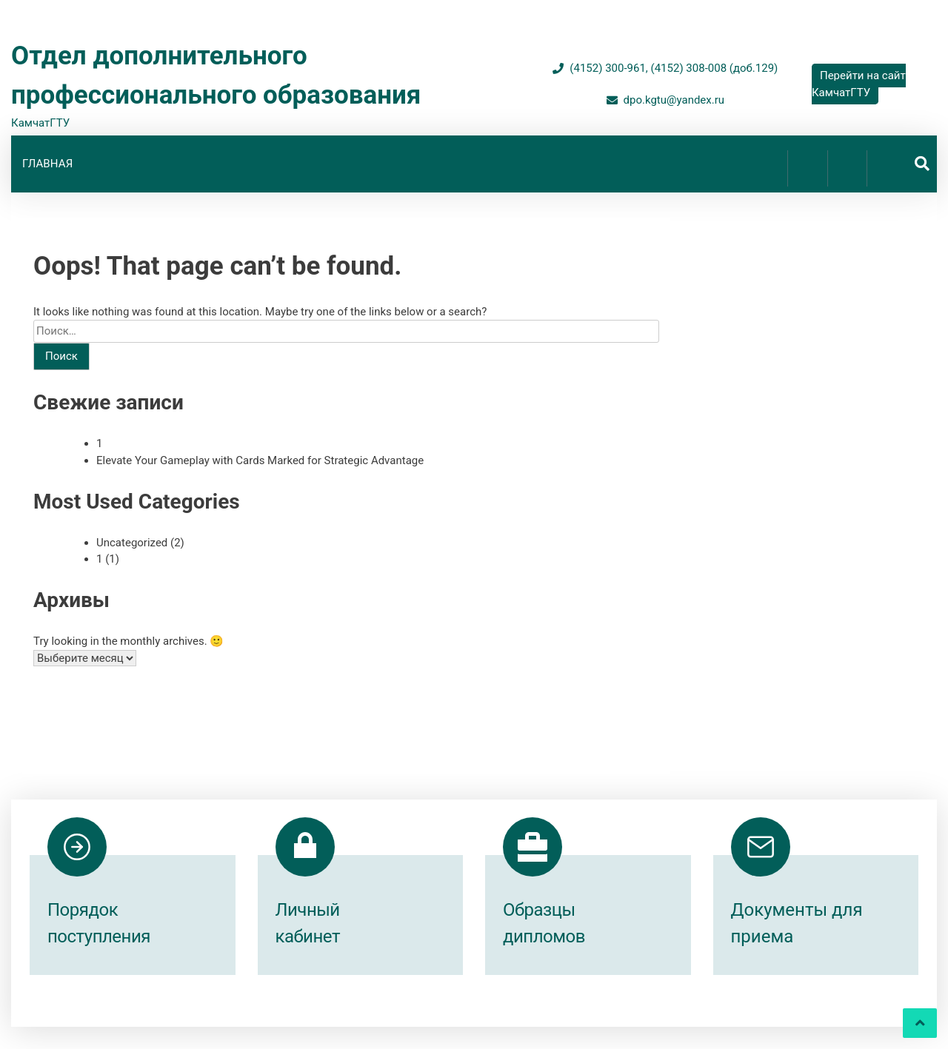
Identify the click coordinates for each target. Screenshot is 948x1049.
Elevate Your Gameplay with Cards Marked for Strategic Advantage (260, 460)
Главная (47, 164)
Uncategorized (131, 542)
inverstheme (610, 1011)
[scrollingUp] (920, 1023)
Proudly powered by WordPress (382, 1011)
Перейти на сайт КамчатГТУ (859, 84)
